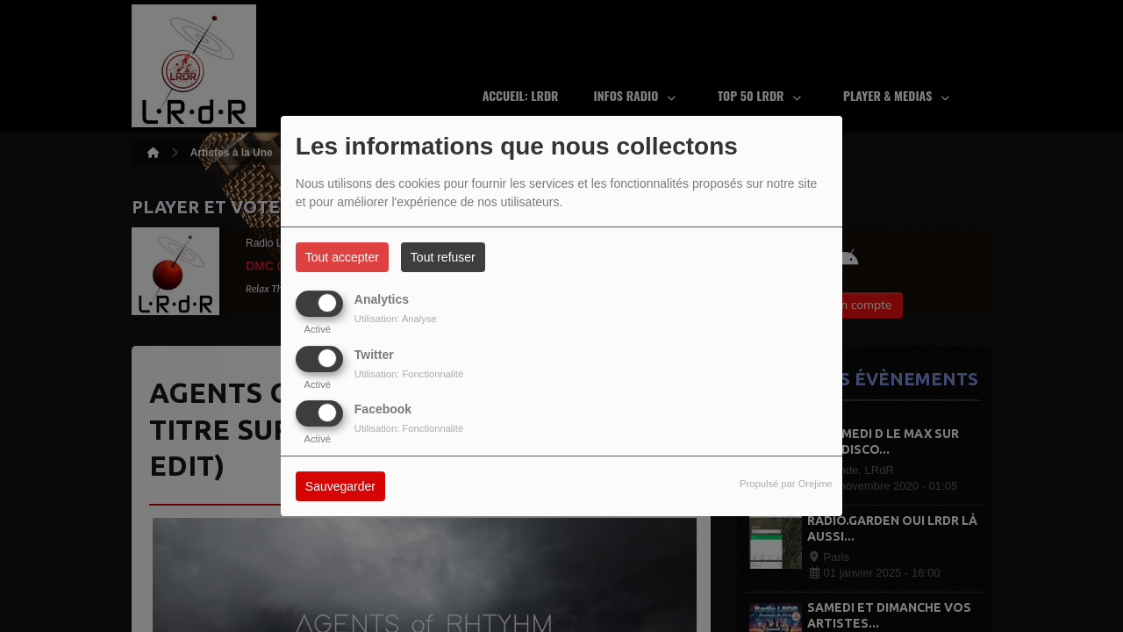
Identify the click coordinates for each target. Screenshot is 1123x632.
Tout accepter (342, 257)
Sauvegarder (340, 486)
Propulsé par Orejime (786, 483)
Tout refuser (443, 257)
